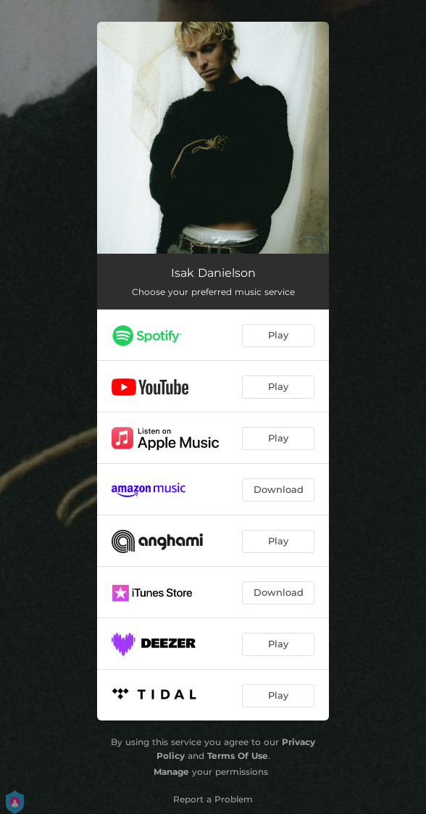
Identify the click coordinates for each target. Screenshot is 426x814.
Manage (171, 771)
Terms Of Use (237, 755)
